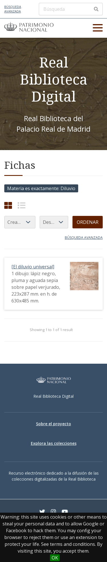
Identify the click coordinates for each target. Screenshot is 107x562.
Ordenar (87, 222)
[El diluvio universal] (32, 267)
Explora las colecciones (53, 443)
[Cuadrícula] (8, 205)
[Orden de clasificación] (54, 222)
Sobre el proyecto (53, 423)
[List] (21, 205)
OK (55, 558)
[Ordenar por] (19, 222)
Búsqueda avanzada (12, 9)
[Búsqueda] (71, 9)
